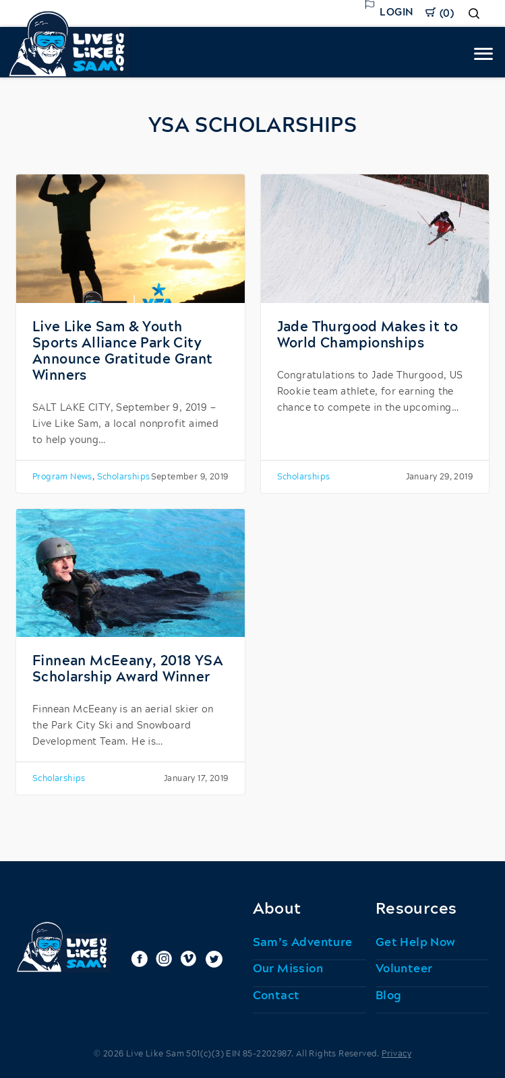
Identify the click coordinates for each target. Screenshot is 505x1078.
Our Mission (288, 969)
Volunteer (404, 969)
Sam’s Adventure (303, 942)
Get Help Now (416, 942)
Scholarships (123, 477)
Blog (389, 995)
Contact (276, 995)
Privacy (396, 1054)
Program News (62, 477)
